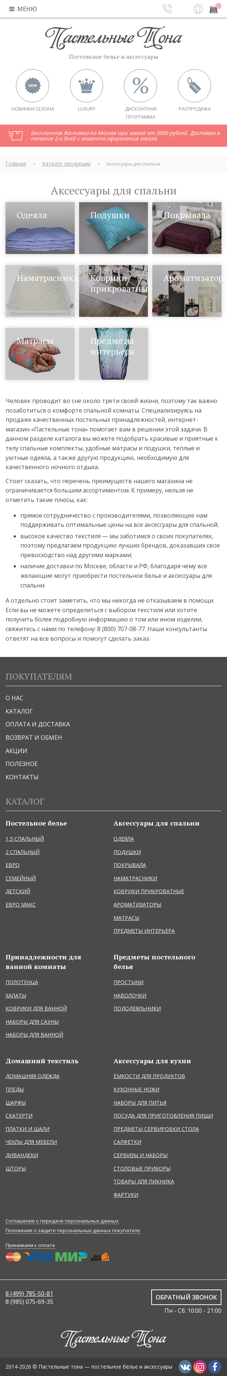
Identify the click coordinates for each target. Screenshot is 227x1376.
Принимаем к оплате (30, 1245)
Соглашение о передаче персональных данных (62, 1221)
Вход (198, 9)
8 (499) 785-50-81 (29, 1293)
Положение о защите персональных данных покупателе (73, 1230)
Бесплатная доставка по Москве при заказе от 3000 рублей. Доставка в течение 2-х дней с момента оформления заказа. (125, 135)
